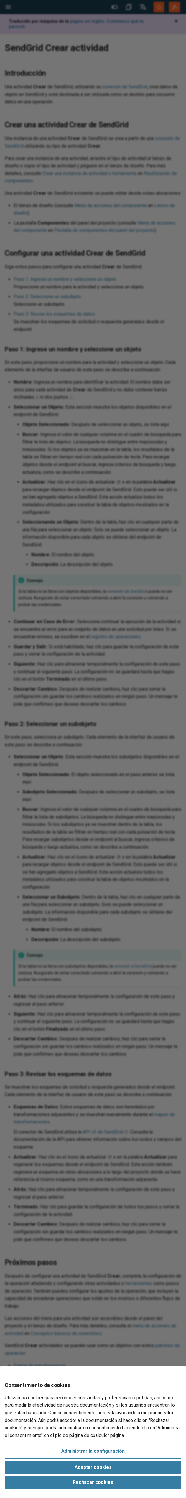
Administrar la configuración (93, 1451)
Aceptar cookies (93, 1467)
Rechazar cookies (93, 1482)
